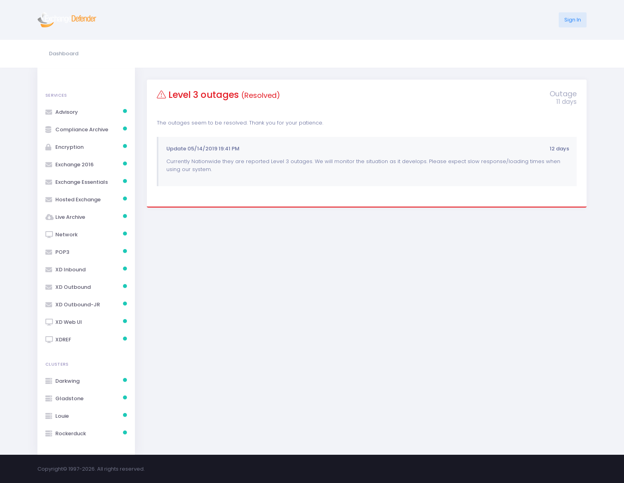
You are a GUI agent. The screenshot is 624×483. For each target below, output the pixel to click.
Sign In (572, 19)
